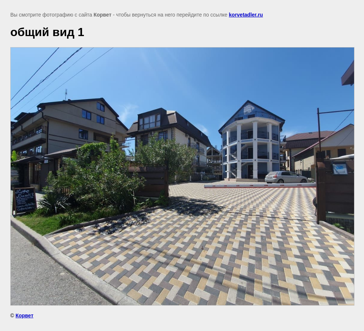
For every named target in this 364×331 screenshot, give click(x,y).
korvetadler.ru (246, 15)
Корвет (24, 315)
